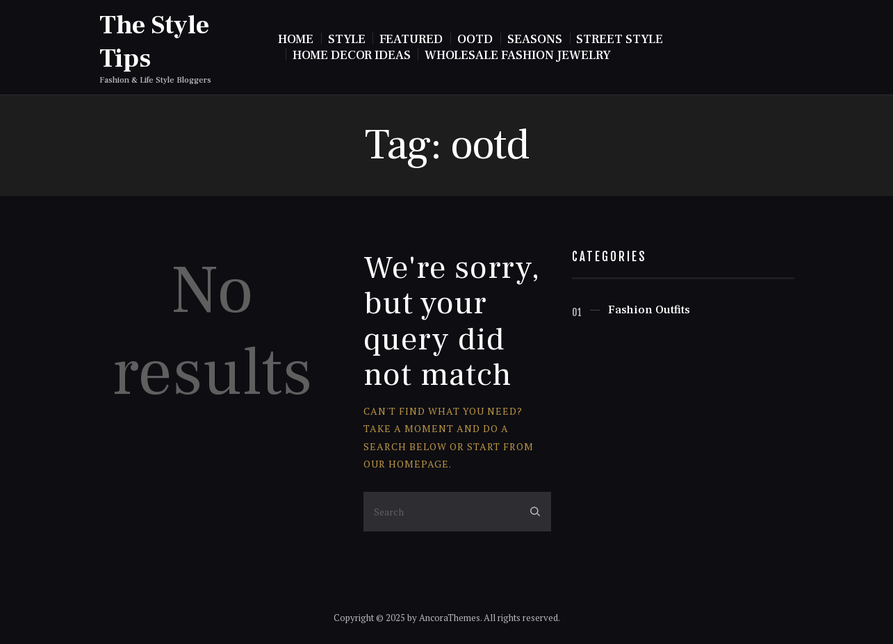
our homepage (406, 463)
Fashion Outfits (649, 309)
